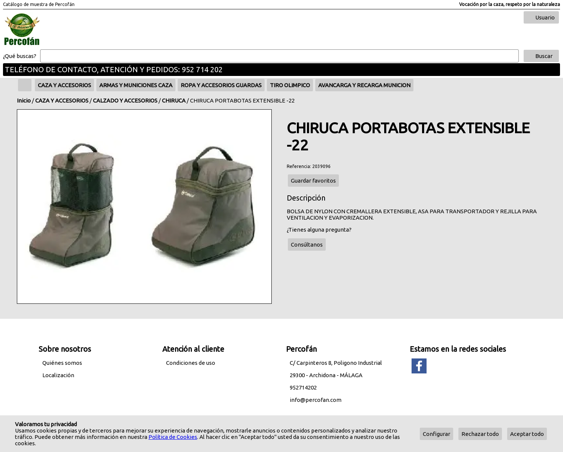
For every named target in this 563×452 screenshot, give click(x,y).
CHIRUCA (174, 100)
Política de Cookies (172, 437)
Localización (58, 375)
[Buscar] (279, 56)
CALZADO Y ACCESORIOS (125, 100)
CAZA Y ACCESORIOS (61, 100)
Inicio (24, 100)
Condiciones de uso (190, 363)
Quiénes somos (62, 363)
